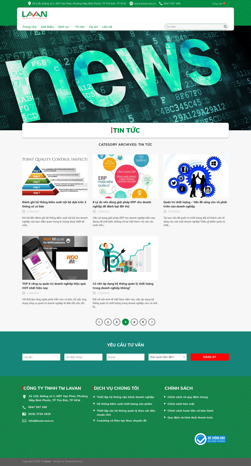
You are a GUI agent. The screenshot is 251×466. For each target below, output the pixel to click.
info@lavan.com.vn (41, 420)
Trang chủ (29, 27)
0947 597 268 (172, 3)
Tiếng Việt (220, 3)
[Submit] (225, 27)
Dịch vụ (64, 27)
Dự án (93, 27)
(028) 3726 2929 (39, 414)
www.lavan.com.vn (145, 3)
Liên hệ (107, 27)
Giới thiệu (47, 27)
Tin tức (80, 27)
